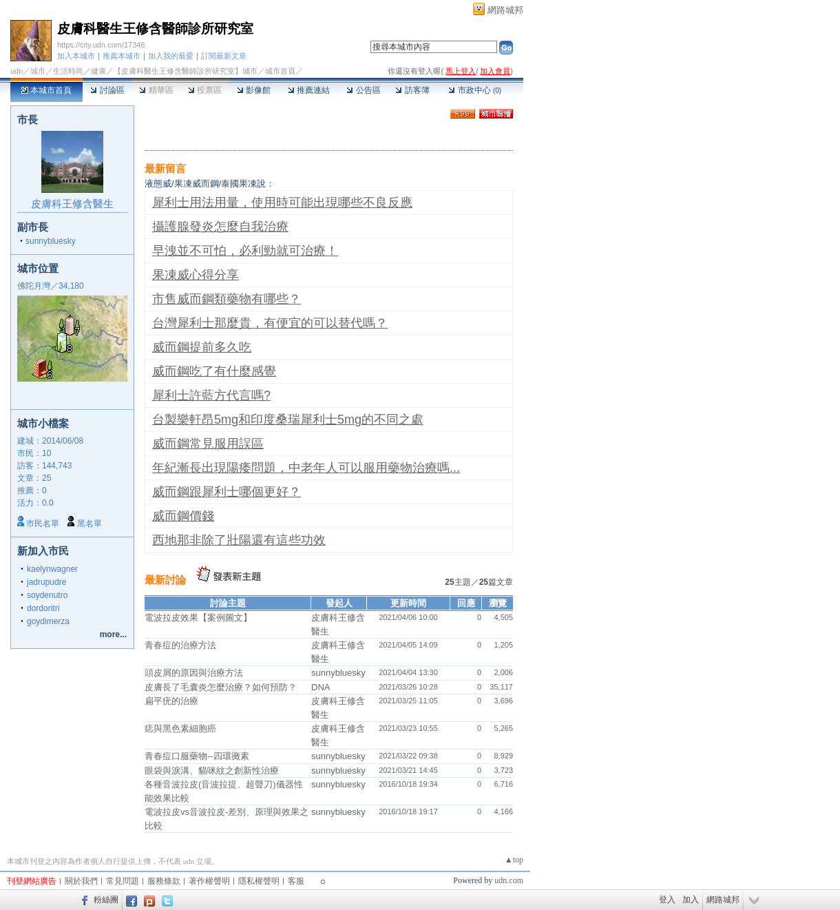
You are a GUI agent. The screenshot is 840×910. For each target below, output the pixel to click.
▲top (514, 860)
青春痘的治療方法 (180, 645)
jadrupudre (46, 582)
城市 (37, 71)
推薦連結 (309, 90)
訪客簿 (412, 90)
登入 (667, 899)
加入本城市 (76, 56)
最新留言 (165, 168)
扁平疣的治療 (171, 701)
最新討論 (165, 580)
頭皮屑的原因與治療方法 (194, 673)
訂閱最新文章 (223, 56)
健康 (98, 71)
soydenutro (47, 595)
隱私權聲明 (259, 881)
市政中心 (474, 90)
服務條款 (163, 881)
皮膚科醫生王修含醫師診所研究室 (155, 28)
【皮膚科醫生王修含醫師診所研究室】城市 (186, 71)
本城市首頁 (46, 90)
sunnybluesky (50, 241)
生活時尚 (68, 71)
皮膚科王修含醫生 (72, 203)
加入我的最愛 (170, 56)
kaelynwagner (52, 569)
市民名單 (42, 523)
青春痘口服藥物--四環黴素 (197, 756)
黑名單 (89, 523)
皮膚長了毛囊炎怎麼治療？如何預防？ (221, 687)
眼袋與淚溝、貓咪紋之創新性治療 (212, 770)
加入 (690, 899)
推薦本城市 (121, 56)
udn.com (508, 880)
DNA (320, 687)
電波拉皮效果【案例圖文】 (198, 617)
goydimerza (48, 621)
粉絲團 (106, 899)
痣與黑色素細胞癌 (180, 728)
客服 (296, 881)
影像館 (254, 90)
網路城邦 (505, 10)
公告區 (363, 90)
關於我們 (81, 881)
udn (16, 71)
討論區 (107, 90)
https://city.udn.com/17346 (101, 45)
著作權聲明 (209, 881)
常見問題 (122, 881)
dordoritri (43, 608)
